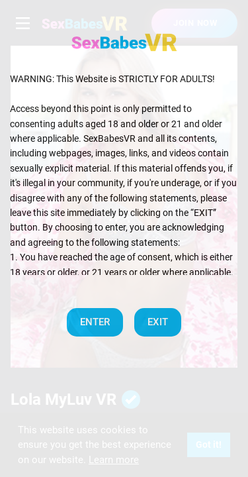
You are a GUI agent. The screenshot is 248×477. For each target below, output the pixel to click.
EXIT (157, 322)
